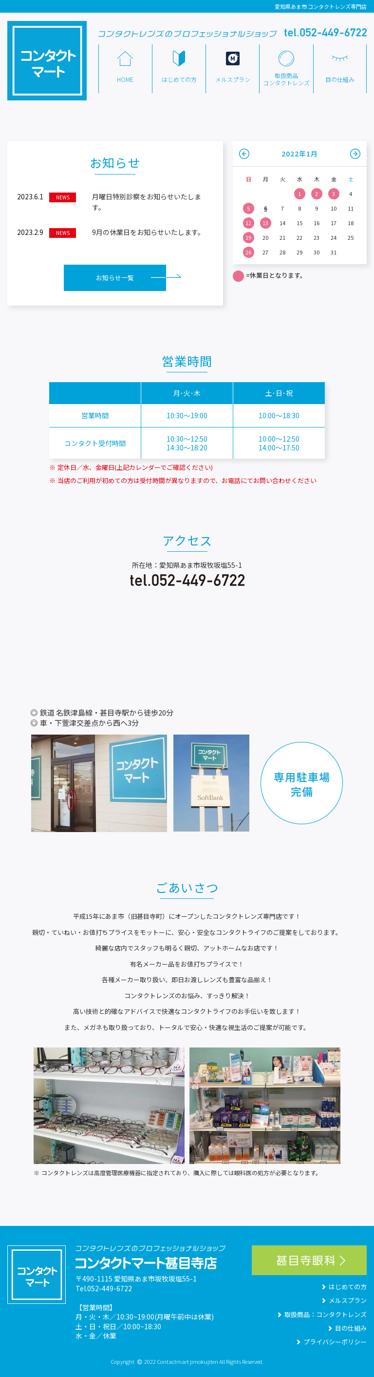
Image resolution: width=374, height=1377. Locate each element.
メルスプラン (343, 1300)
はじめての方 (343, 1286)
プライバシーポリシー (331, 1341)
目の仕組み (346, 1328)
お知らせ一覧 (115, 277)
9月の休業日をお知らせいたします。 (111, 232)
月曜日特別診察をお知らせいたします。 (109, 202)
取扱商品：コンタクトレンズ (321, 1314)
